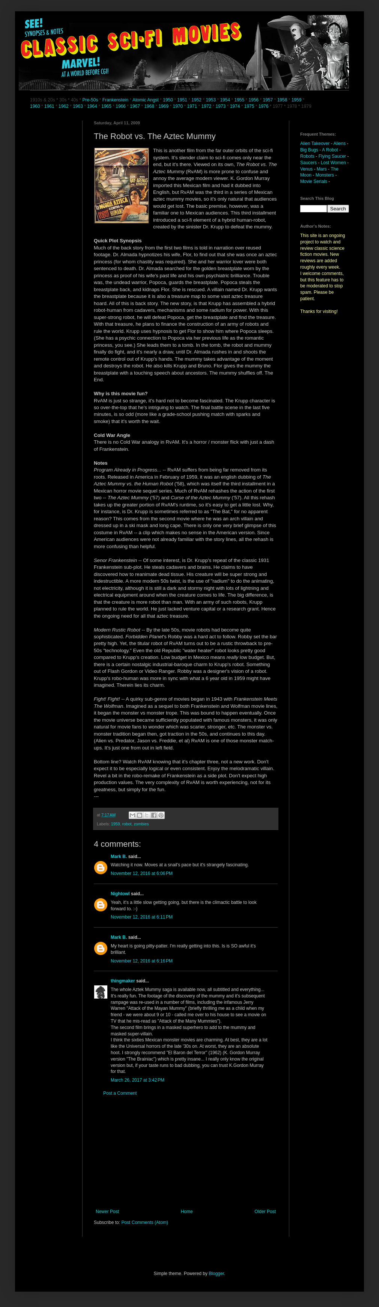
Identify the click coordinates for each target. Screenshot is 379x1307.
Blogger (216, 1273)
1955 (239, 100)
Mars (322, 169)
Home (187, 1211)
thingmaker (123, 981)
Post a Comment (120, 1093)
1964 (92, 106)
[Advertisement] (185, 1153)
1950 (168, 100)
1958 (282, 100)
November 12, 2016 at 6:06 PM (142, 873)
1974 (235, 106)
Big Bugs (309, 150)
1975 (249, 106)
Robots (307, 156)
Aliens (340, 143)
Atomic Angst (145, 100)
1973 (221, 106)
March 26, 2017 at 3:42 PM (137, 1080)
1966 (121, 106)
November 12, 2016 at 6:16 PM (142, 961)
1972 (207, 106)
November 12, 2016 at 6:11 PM (142, 917)
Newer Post (107, 1211)
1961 (50, 106)
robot (127, 824)
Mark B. (119, 856)
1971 (193, 106)
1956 (254, 100)
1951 (182, 100)
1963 (78, 106)
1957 (268, 100)
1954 (225, 100)
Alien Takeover (315, 143)
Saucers (308, 162)
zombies (141, 824)
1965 (106, 106)
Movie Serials (313, 181)
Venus (306, 169)
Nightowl (120, 893)
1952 (196, 100)
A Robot (330, 150)
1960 (35, 106)
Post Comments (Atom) (144, 1222)
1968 (149, 106)
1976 (264, 106)
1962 (64, 106)
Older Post (265, 1211)
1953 (211, 100)
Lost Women (333, 162)
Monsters (325, 175)
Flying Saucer (332, 156)
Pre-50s (90, 100)
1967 (135, 106)
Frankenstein (115, 100)
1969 (164, 106)
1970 (178, 106)
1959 (297, 100)
